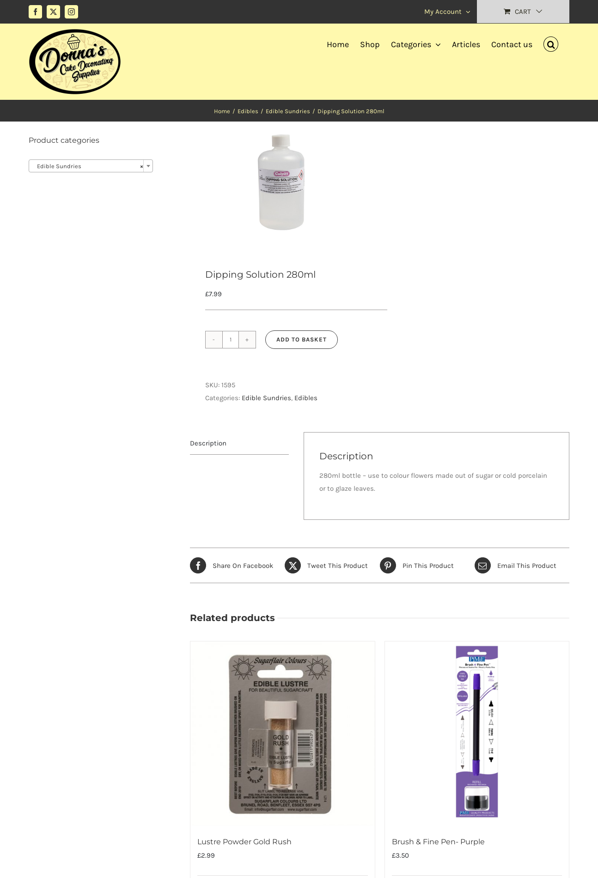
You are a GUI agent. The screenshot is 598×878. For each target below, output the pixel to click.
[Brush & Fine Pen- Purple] (477, 733)
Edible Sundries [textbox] (88, 166)
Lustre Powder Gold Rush (244, 841)
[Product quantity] (230, 339)
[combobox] (91, 165)
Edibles (305, 398)
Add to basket (301, 339)
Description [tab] (208, 443)
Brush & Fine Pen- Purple (438, 841)
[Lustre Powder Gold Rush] (282, 733)
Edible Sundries (266, 398)
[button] (550, 43)
